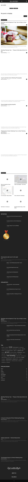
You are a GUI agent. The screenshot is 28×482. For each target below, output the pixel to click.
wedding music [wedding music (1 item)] (3, 360)
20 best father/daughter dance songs (12, 267)
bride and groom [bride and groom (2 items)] (16, 347)
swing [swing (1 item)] (9, 357)
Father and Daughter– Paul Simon (20, 184)
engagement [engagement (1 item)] (15, 350)
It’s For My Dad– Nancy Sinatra (6, 195)
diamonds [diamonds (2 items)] (23, 348)
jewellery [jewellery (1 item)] (24, 352)
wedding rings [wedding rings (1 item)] (20, 360)
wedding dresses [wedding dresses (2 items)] (15, 359)
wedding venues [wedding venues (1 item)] (4, 362)
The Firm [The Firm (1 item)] (11, 357)
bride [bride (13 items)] (10, 347)
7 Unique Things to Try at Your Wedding (13, 225)
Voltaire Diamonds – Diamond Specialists (13, 284)
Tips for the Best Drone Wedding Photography (11, 77)
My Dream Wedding (4, 24)
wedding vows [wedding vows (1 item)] (8, 362)
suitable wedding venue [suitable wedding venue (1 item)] (5, 357)
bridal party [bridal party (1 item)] (6, 347)
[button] (26, 1)
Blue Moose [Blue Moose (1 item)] (3, 347)
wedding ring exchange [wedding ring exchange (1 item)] (15, 360)
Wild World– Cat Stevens (5, 206)
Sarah (2, 258)
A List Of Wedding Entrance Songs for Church (14, 289)
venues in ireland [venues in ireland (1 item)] (18, 357)
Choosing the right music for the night (9, 257)
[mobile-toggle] (1, 1)
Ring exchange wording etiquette (8, 104)
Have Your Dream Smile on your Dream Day (13, 330)
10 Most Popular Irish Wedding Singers (12, 276)
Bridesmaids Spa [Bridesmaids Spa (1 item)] (21, 347)
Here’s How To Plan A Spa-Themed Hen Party (14, 339)
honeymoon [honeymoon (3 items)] (19, 352)
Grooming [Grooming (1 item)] (11, 352)
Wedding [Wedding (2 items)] (22, 357)
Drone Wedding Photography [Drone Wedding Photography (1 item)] (9, 350)
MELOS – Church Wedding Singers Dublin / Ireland (14, 262)
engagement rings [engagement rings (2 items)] (20, 350)
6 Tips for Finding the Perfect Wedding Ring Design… (13, 418)
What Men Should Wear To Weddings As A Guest (14, 293)
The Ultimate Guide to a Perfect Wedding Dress (11, 457)
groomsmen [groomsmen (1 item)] (15, 352)
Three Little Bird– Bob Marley (19, 195)
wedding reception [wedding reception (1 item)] (8, 360)
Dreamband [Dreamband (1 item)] (3, 350)
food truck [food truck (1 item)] (3, 352)
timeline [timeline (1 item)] (14, 357)
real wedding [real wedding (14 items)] (11, 355)
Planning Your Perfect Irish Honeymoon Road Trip (14, 216)
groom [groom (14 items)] (7, 352)
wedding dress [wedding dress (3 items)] (9, 359)
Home (2, 3)
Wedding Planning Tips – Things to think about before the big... (16, 325)
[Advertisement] (14, 164)
